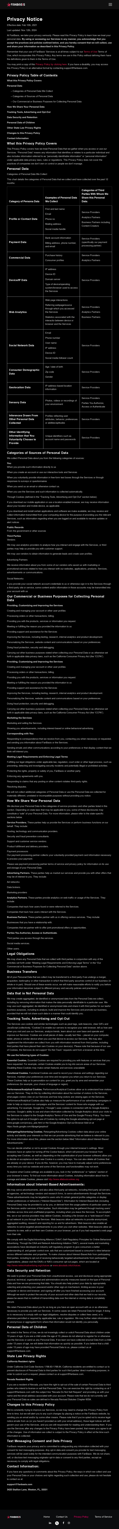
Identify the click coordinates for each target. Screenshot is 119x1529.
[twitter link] (57, 1522)
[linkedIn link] (50, 1522)
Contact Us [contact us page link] (62, 1517)
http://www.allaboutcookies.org (63, 1179)
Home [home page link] (47, 1517)
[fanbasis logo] (14, 1516)
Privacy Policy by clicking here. (52, 64)
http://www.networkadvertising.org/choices (28, 1265)
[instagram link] (69, 1522)
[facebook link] (63, 1522)
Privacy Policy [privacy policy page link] (81, 1517)
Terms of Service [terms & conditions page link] (103, 1517)
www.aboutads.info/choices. (67, 1265)
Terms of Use (90, 52)
